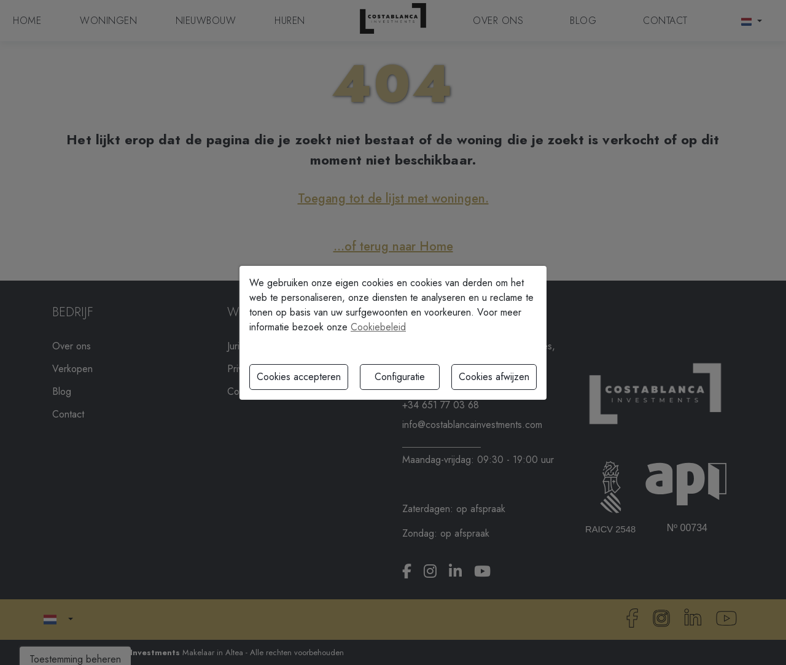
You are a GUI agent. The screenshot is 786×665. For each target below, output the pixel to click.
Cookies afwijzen (494, 377)
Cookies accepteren (299, 377)
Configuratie (400, 377)
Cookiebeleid (378, 327)
